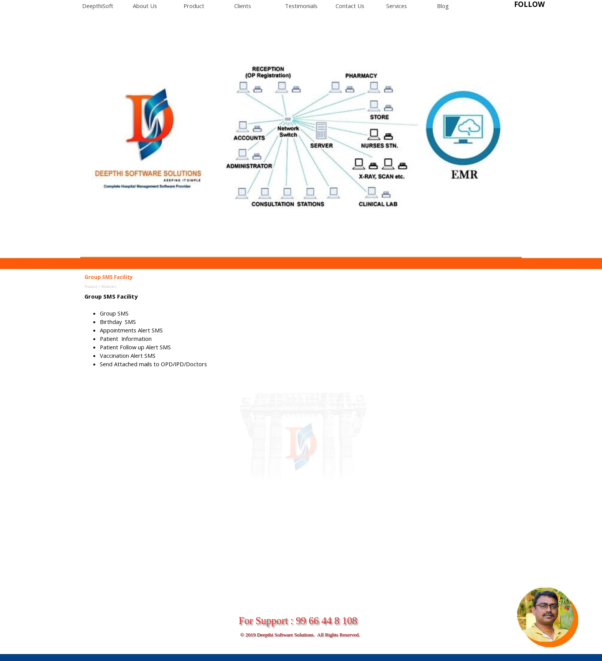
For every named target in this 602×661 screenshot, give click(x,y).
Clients (242, 6)
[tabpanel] (540, 4)
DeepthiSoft (97, 6)
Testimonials (301, 6)
